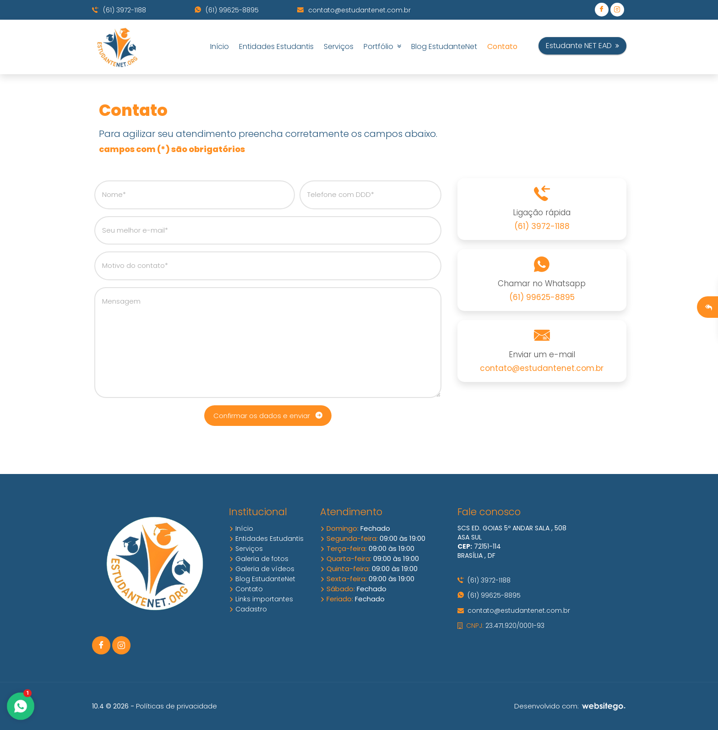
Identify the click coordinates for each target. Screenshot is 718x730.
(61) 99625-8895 (227, 10)
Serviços (339, 46)
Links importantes (261, 599)
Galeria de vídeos (261, 568)
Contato (502, 46)
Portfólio (382, 46)
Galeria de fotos (258, 558)
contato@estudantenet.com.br (354, 10)
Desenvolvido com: (570, 706)
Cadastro (248, 609)
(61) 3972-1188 (119, 10)
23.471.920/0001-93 (500, 625)
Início (219, 46)
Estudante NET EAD (582, 45)
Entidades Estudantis (276, 46)
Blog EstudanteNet (444, 46)
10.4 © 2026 (110, 706)
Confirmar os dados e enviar (267, 415)
